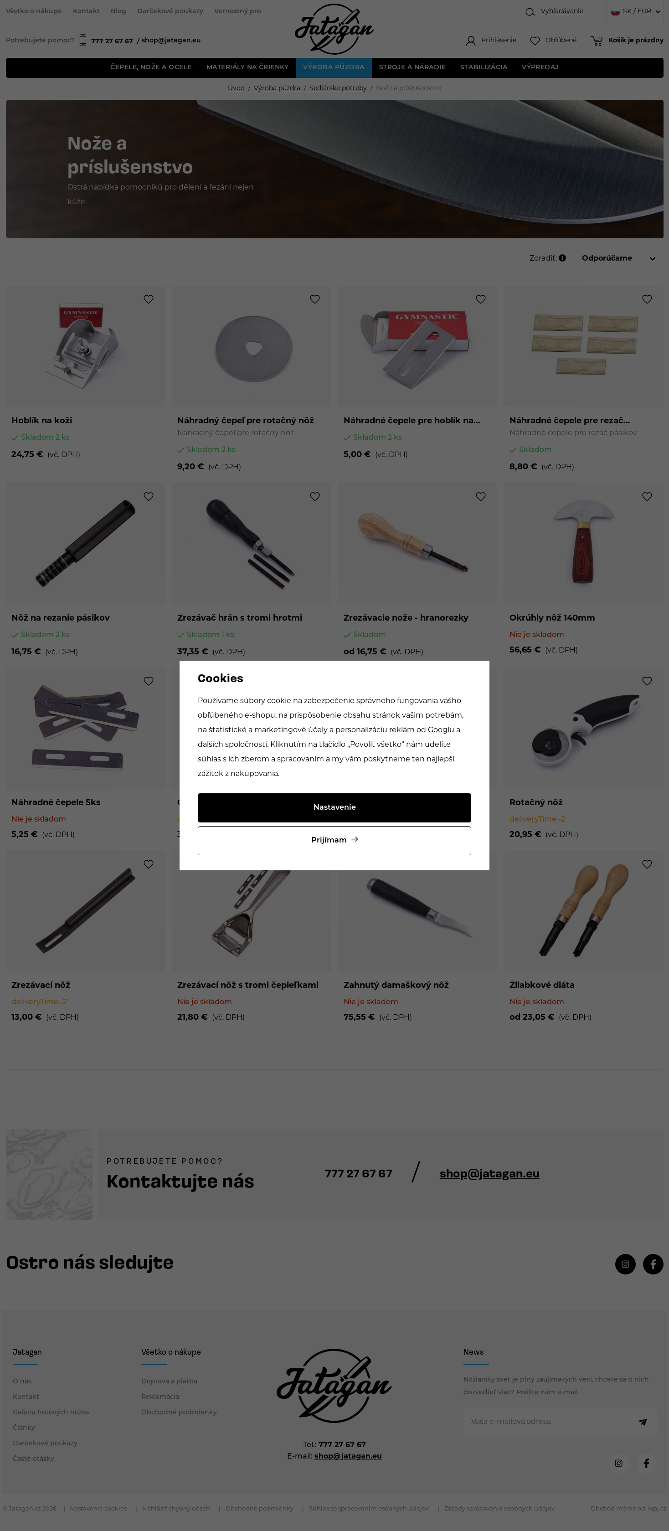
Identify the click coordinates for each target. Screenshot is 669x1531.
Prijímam (329, 840)
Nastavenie (335, 808)
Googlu (441, 730)
